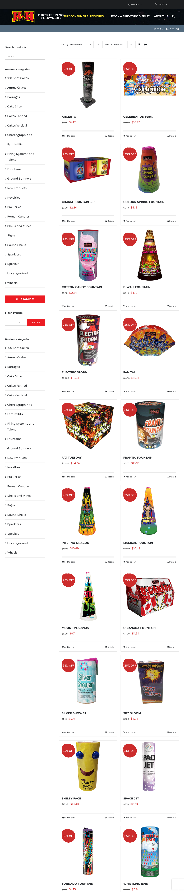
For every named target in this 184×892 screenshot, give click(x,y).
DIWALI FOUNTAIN (136, 287)
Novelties (13, 197)
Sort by (71, 44)
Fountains (14, 169)
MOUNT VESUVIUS (75, 628)
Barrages (13, 97)
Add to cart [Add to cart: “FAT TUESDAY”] (69, 477)
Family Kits (15, 144)
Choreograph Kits (19, 135)
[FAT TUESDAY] (88, 426)
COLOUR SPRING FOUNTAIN (143, 202)
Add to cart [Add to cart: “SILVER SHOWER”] (69, 732)
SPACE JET (131, 798)
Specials (13, 264)
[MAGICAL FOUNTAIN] (150, 511)
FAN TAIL (129, 372)
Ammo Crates (16, 87)
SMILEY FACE (71, 798)
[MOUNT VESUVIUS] (88, 596)
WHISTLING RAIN (135, 883)
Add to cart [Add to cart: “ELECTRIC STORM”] (69, 391)
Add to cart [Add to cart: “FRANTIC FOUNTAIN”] (131, 477)
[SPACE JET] (150, 767)
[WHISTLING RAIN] (150, 852)
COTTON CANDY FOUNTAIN (82, 287)
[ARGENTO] (88, 85)
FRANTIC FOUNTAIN (137, 457)
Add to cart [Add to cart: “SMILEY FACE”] (69, 817)
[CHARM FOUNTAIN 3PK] (88, 170)
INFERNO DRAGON (75, 543)
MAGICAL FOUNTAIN (138, 543)
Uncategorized (17, 273)
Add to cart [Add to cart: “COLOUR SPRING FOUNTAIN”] (131, 221)
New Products (17, 188)
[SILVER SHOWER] (88, 681)
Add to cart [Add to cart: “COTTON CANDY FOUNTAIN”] (69, 306)
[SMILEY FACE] (88, 767)
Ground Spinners (19, 178)
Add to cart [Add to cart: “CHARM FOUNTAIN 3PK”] (69, 221)
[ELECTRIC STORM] (88, 340)
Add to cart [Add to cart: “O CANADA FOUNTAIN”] (131, 647)
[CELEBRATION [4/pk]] (150, 85)
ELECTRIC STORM (75, 372)
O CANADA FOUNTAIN (139, 628)
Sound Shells (16, 245)
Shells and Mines (19, 226)
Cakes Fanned (17, 116)
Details (111, 136)
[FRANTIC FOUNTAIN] (150, 426)
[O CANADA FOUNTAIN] (150, 596)
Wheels (12, 283)
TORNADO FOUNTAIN (77, 883)
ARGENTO (69, 116)
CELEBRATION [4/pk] (138, 116)
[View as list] (145, 44)
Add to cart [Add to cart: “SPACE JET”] (131, 817)
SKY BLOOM (132, 713)
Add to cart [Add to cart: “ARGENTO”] (69, 136)
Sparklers (14, 254)
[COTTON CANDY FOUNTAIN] (88, 255)
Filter (36, 322)
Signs (11, 235)
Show (113, 44)
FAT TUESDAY (72, 457)
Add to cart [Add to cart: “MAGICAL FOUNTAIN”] (131, 562)
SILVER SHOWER (74, 713)
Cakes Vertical (17, 125)
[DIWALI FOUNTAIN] (150, 255)
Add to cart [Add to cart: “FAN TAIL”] (131, 391)
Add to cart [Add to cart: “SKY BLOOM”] (131, 732)
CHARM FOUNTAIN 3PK (79, 202)
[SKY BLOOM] (150, 681)
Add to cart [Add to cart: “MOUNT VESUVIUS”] (69, 647)
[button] (173, 16)
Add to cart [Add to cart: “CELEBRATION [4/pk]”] (131, 136)
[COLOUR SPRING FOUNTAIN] (150, 170)
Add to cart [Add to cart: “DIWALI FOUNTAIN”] (131, 306)
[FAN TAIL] (150, 340)
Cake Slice (14, 106)
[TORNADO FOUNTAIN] (88, 852)
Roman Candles (18, 216)
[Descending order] (98, 44)
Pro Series (14, 207)
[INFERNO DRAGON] (88, 511)
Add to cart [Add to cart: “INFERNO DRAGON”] (69, 562)
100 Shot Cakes (18, 78)
